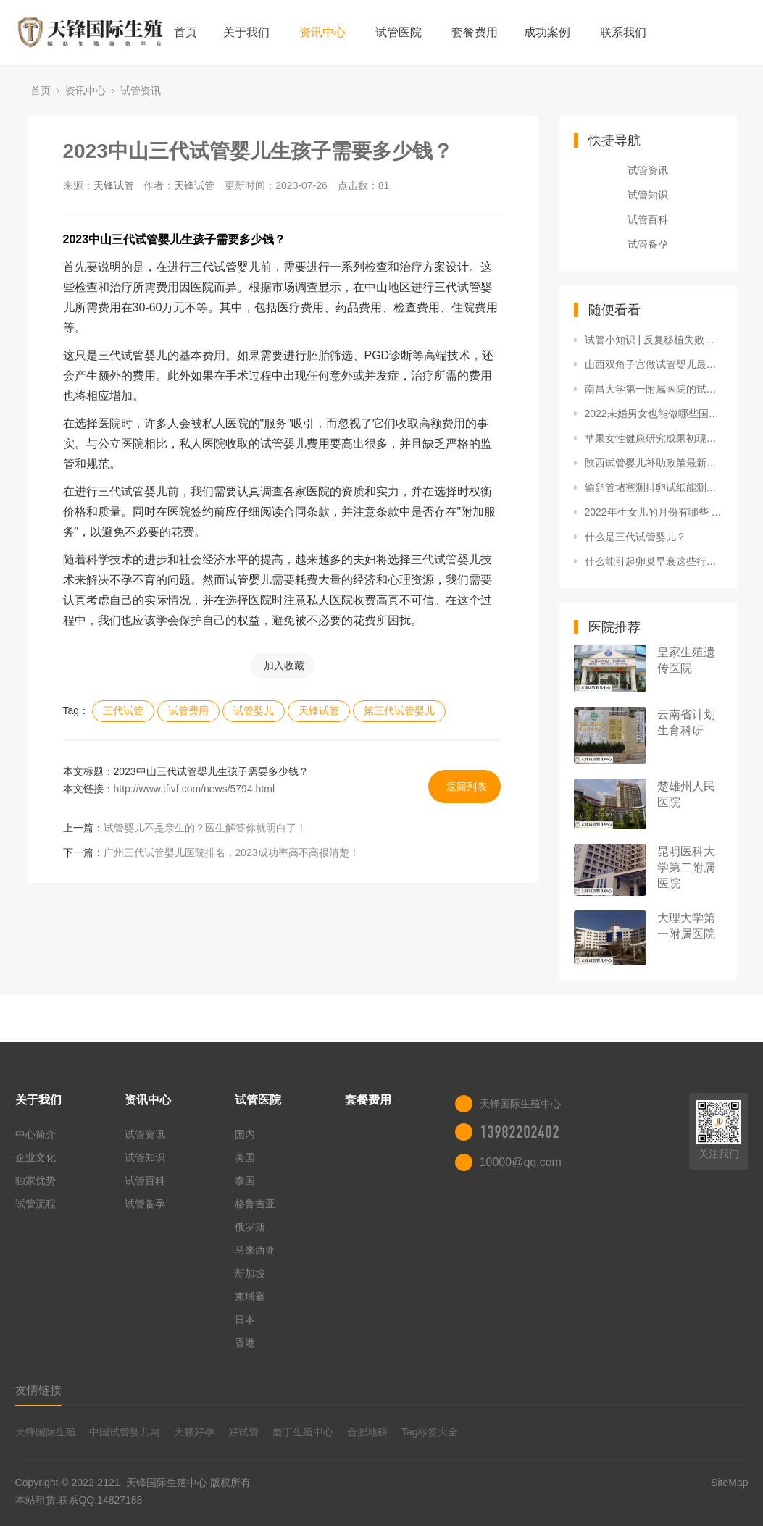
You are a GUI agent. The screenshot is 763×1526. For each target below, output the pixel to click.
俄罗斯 (250, 1227)
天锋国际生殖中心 (166, 1482)
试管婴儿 (253, 710)
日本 (245, 1319)
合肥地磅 (367, 1432)
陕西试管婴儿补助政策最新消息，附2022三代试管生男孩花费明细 (653, 463)
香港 (245, 1343)
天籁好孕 (194, 1432)
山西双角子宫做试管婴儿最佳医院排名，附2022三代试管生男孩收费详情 (653, 364)
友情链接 (38, 1390)
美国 (245, 1157)
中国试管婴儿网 (124, 1432)
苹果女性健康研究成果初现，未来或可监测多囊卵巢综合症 (653, 438)
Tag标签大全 (430, 1432)
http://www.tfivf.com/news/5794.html (194, 789)
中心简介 (35, 1134)
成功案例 (547, 32)
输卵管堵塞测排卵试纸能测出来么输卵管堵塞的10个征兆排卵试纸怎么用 (653, 487)
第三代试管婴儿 (399, 710)
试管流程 (35, 1204)
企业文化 (35, 1157)
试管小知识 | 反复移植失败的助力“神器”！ (653, 339)
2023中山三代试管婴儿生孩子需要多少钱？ (258, 151)
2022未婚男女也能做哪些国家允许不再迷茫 (653, 413)
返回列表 (466, 786)
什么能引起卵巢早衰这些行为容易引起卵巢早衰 (653, 561)
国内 (245, 1134)
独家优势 (35, 1180)
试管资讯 (140, 90)
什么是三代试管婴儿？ (635, 536)
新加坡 (250, 1273)
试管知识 (648, 195)
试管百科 (648, 219)
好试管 (243, 1432)
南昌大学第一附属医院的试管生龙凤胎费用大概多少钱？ (653, 389)
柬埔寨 (250, 1296)
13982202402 (519, 1132)
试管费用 (188, 710)
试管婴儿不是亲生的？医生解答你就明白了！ (205, 828)
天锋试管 (113, 185)
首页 (185, 32)
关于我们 (246, 32)
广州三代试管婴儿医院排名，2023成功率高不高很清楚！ (231, 852)
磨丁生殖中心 (302, 1432)
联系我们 (623, 32)
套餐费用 (474, 32)
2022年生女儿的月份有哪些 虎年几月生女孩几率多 (653, 512)
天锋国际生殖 (45, 1432)
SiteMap (729, 1482)
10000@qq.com (521, 1162)
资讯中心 (322, 32)
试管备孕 (648, 244)
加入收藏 (284, 665)
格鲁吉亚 (255, 1204)
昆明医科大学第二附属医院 (686, 867)
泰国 (245, 1180)
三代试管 (123, 710)
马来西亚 (255, 1250)
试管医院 (398, 32)
